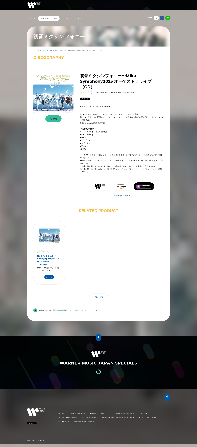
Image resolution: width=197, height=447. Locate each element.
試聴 (53, 119)
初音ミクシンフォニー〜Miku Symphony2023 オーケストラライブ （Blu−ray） (48, 260)
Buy (49, 277)
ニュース (66, 18)
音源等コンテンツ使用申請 (125, 414)
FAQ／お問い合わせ (89, 417)
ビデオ (78, 18)
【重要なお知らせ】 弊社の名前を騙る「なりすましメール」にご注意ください (128, 417)
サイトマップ (106, 414)
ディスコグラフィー (49, 18)
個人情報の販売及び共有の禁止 (85, 421)
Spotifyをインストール (78, 310)
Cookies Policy (63, 421)
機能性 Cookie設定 (59, 310)
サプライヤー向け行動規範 (67, 417)
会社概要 (61, 414)
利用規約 (93, 414)
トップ (32, 18)
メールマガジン (144, 414)
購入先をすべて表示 (122, 195)
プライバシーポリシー (77, 414)
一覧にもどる (98, 297)
